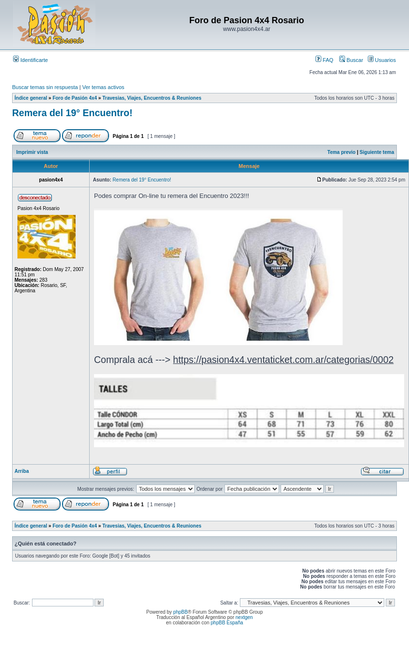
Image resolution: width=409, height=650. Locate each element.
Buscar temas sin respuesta (45, 87)
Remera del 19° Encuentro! (72, 112)
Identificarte (30, 60)
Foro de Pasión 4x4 (74, 98)
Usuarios (382, 60)
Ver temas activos (103, 87)
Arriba (22, 471)
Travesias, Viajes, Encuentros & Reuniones (151, 98)
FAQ (324, 60)
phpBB (180, 612)
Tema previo (342, 152)
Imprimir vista (32, 152)
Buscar (351, 60)
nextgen (244, 617)
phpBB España (227, 622)
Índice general (31, 98)
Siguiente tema (377, 152)
